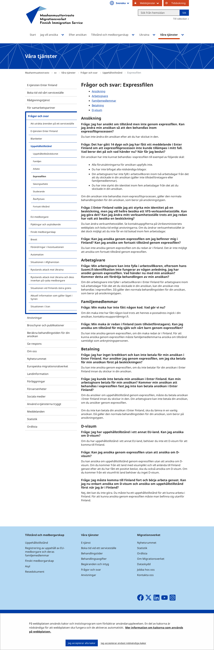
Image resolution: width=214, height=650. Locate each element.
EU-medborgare (39, 216)
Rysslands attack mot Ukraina (47, 269)
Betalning (98, 105)
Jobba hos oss (146, 569)
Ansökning (98, 91)
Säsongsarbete (40, 183)
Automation (37, 254)
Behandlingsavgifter (94, 559)
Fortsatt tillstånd (41, 206)
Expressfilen (39, 176)
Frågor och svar (89, 72)
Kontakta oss (145, 575)
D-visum (97, 110)
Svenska (123, 3)
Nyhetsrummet (36, 359)
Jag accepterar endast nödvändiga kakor (123, 643)
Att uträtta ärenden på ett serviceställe (52, 123)
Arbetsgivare (100, 96)
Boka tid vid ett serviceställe (98, 548)
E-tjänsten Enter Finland (42, 85)
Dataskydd (144, 564)
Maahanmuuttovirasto (37, 72)
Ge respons (34, 344)
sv (55, 72)
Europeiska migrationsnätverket (47, 366)
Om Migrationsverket (150, 559)
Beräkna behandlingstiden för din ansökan (48, 334)
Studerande (39, 191)
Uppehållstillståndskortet (45, 153)
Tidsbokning (178, 3)
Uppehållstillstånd (112, 72)
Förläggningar (36, 381)
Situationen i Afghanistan (45, 262)
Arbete (36, 168)
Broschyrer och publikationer (45, 325)
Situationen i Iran (40, 306)
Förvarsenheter (37, 389)
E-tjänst (86, 542)
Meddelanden (36, 411)
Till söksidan (180, 18)
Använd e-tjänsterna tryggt (44, 404)
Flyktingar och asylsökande (46, 224)
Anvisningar (34, 318)
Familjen (37, 161)
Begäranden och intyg (95, 564)
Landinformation (37, 374)
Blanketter (36, 138)
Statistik (32, 419)
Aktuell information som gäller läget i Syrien (51, 297)
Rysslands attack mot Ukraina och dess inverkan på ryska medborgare (52, 279)
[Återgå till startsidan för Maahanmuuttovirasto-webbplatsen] (54, 19)
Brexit (34, 239)
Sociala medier (36, 396)
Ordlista (32, 426)
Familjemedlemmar (104, 100)
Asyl (27, 566)
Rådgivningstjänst (38, 100)
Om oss (32, 351)
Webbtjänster (151, 3)
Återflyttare (38, 198)
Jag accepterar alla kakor (81, 643)
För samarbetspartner (41, 108)
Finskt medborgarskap (43, 231)
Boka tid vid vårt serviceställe (45, 92)
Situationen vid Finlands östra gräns (51, 288)
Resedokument (34, 571)
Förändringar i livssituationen (47, 247)
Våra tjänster (68, 72)
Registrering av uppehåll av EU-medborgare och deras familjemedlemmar (45, 551)
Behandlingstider (92, 553)
